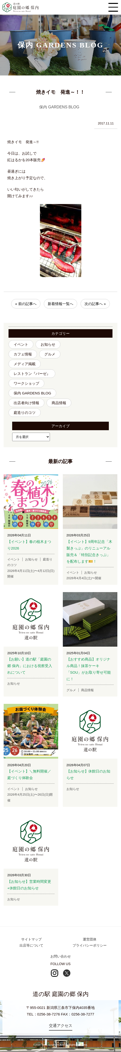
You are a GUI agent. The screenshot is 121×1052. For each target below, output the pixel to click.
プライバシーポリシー (90, 945)
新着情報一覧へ (60, 304)
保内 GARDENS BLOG (32, 393)
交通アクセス (60, 1026)
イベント (21, 344)
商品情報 (59, 403)
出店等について (31, 945)
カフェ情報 (23, 354)
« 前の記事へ (26, 304)
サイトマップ (31, 939)
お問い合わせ (60, 956)
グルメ (49, 354)
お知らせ (48, 344)
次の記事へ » (95, 304)
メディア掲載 (25, 364)
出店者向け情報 (26, 403)
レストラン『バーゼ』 (32, 374)
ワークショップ (26, 383)
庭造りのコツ (25, 412)
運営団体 (89, 939)
